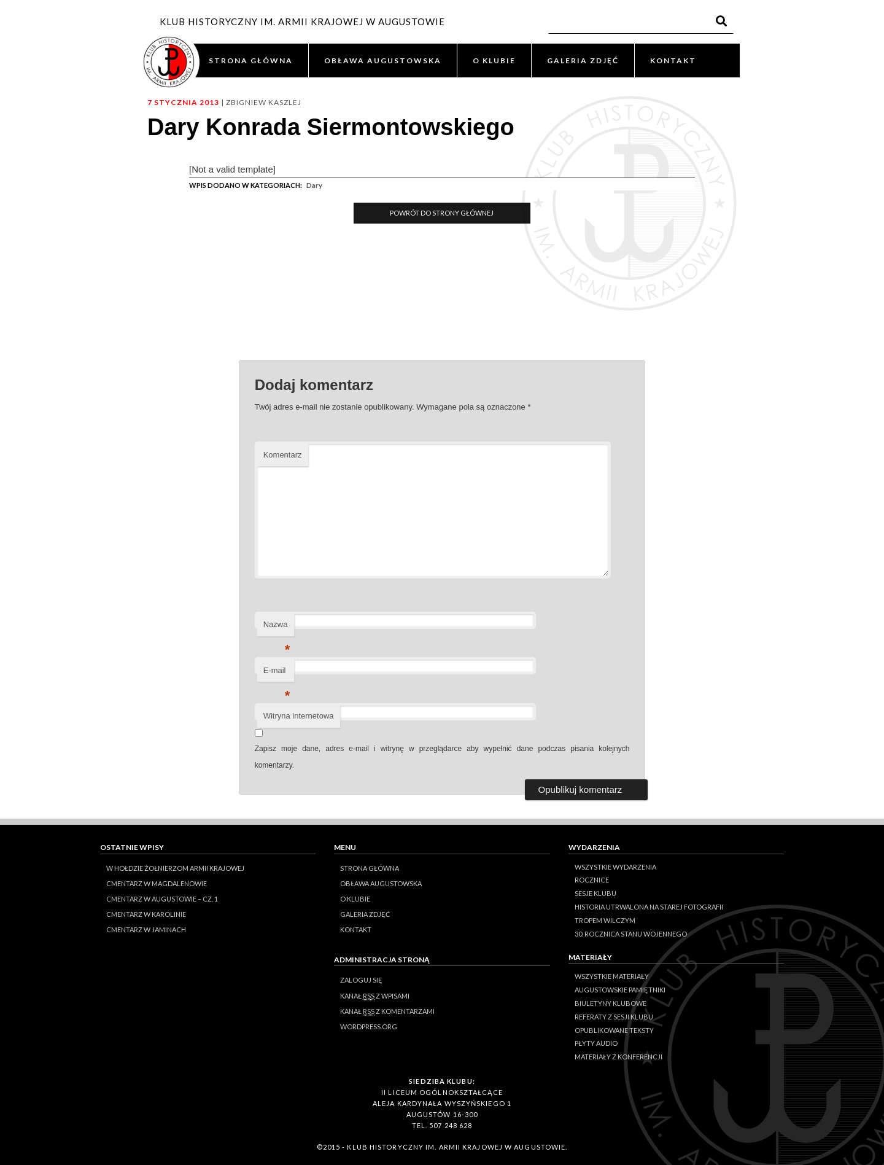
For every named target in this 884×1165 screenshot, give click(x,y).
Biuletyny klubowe (610, 1003)
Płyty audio (596, 1043)
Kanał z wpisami (374, 996)
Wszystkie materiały (612, 976)
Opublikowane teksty (614, 1030)
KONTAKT (673, 60)
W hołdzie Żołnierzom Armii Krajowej (175, 868)
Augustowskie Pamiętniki (620, 990)
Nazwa (276, 628)
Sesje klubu (595, 893)
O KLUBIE (494, 60)
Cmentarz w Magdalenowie (156, 883)
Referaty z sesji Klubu (614, 1017)
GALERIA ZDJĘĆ (583, 60)
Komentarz (282, 454)
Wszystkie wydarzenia (615, 867)
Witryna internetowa (298, 715)
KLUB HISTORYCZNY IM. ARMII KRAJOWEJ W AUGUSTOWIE (302, 21)
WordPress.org (368, 1027)
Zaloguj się (361, 980)
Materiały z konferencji (618, 1057)
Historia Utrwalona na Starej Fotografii (649, 907)
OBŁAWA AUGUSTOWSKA (382, 60)
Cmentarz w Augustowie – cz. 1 (162, 899)
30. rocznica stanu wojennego (631, 934)
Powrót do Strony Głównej (442, 213)
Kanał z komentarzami (387, 1011)
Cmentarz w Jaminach (146, 929)
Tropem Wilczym (605, 920)
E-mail (276, 674)
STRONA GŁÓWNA (251, 60)
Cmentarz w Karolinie (146, 914)
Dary (314, 185)
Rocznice (592, 880)
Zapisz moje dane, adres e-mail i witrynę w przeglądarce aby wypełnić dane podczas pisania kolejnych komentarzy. (442, 756)
